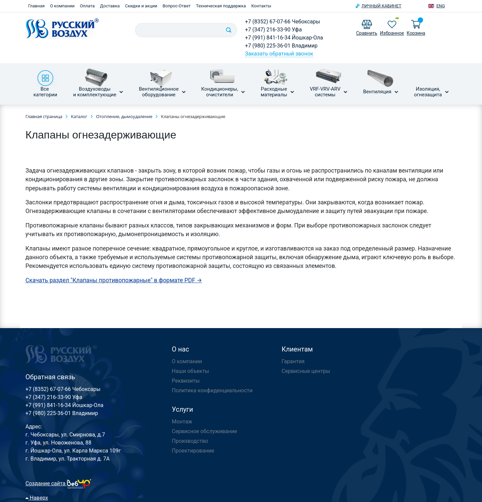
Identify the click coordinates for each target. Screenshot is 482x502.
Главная (36, 5)
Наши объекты (190, 371)
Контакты (261, 5)
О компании (62, 5)
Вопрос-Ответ (177, 5)
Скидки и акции (141, 5)
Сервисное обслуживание (204, 431)
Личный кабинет (381, 5)
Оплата (87, 5)
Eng (440, 5)
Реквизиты (185, 381)
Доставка (110, 5)
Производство (190, 441)
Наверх (36, 498)
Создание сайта (58, 483)
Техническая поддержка (221, 5)
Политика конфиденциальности (212, 390)
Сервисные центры (306, 371)
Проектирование (193, 450)
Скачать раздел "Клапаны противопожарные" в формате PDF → (113, 280)
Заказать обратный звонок (279, 54)
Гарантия (293, 361)
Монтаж (182, 421)
